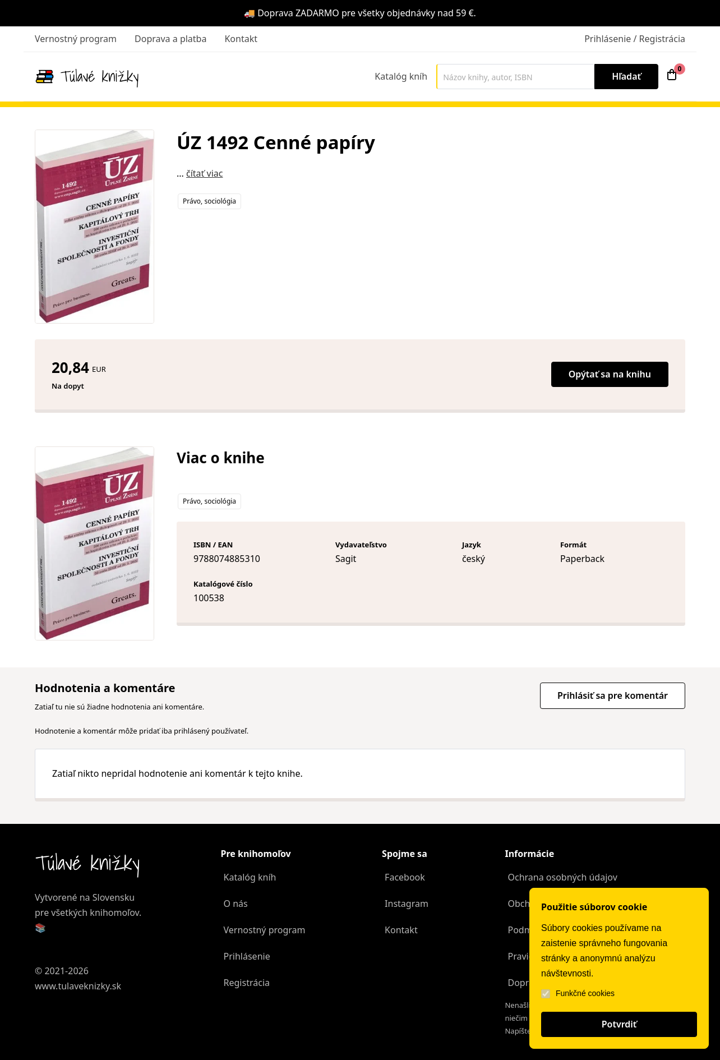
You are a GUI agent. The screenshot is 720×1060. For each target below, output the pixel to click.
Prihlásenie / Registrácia (634, 39)
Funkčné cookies (578, 993)
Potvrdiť (619, 1024)
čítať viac (204, 173)
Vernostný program (76, 39)
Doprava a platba (170, 39)
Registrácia (247, 982)
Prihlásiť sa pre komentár (612, 695)
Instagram (406, 903)
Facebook (405, 877)
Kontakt (240, 39)
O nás (236, 903)
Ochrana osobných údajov (562, 877)
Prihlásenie (247, 956)
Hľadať (626, 76)
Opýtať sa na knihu (610, 374)
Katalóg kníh (401, 76)
